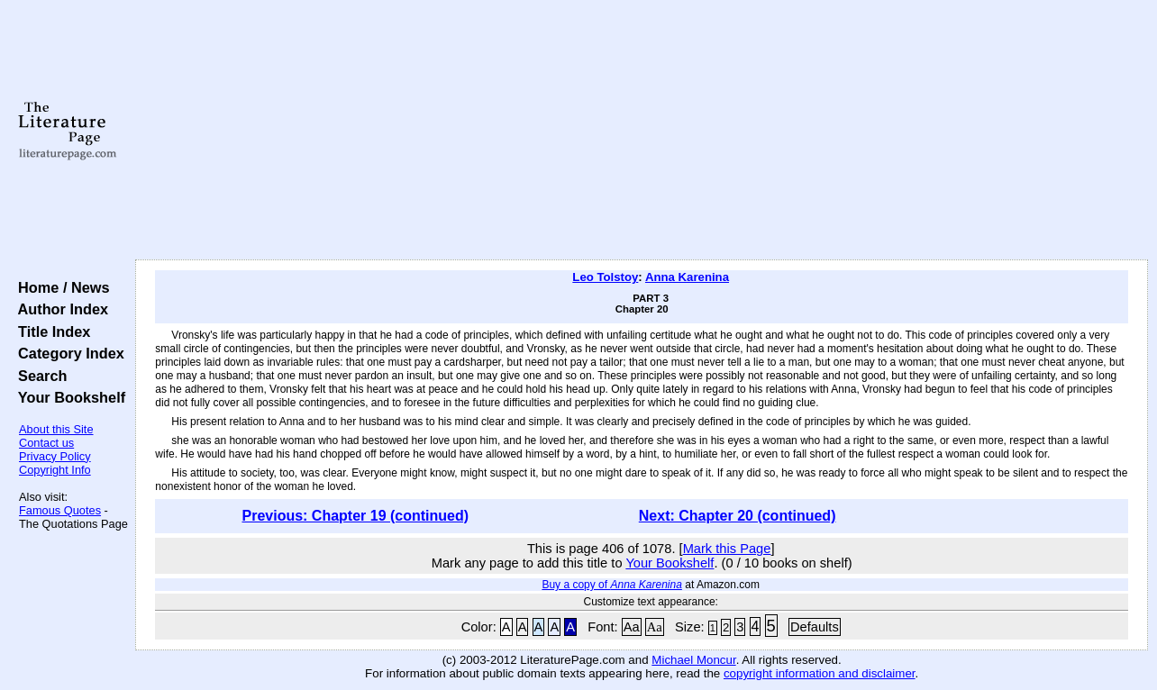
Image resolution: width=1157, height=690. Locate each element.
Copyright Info (55, 470)
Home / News (60, 287)
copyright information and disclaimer (820, 673)
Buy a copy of (611, 584)
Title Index (50, 331)
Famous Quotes (60, 510)
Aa (632, 627)
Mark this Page (727, 548)
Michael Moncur (693, 660)
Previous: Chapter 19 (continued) (355, 515)
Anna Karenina (687, 277)
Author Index (59, 309)
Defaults (814, 627)
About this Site (56, 429)
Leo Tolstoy (605, 277)
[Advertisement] (642, 131)
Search (38, 376)
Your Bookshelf (67, 397)
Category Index (67, 353)
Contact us (46, 442)
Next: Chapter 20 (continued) (737, 515)
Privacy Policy (55, 456)
